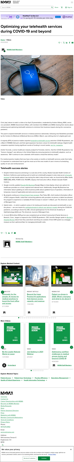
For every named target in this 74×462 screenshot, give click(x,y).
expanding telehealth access (40, 141)
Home (3, 40)
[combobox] (26, 7)
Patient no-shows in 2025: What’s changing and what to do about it (61, 296)
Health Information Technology (34, 380)
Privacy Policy (5, 422)
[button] (62, 7)
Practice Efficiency (41, 378)
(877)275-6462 (5, 427)
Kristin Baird (12, 365)
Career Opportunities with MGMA (12, 401)
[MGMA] (10, 2)
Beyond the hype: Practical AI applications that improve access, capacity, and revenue (37, 297)
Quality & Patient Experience (10, 380)
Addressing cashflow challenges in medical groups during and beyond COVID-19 (61, 355)
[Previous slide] (2, 292)
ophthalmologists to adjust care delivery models (41, 207)
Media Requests (6, 406)
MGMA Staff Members (14, 50)
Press (2, 413)
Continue (43, 458)
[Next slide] (71, 292)
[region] (37, 454)
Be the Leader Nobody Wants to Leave (11, 353)
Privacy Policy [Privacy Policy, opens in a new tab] (52, 454)
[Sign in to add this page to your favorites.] (59, 43)
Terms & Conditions (7, 420)
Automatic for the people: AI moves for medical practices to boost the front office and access (10, 299)
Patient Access (6, 378)
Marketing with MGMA (8, 415)
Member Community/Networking (12, 417)
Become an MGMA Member (10, 404)
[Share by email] (72, 43)
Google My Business (28, 185)
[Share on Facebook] (69, 43)
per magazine (57, 145)
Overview (4, 397)
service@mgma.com (7, 432)
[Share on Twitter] (64, 43)
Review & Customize (29, 458)
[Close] (71, 449)
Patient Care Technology (22, 378)
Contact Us (4, 399)
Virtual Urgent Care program (29, 195)
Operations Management (59, 378)
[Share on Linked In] (67, 43)
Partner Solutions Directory (10, 411)
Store (2, 408)
